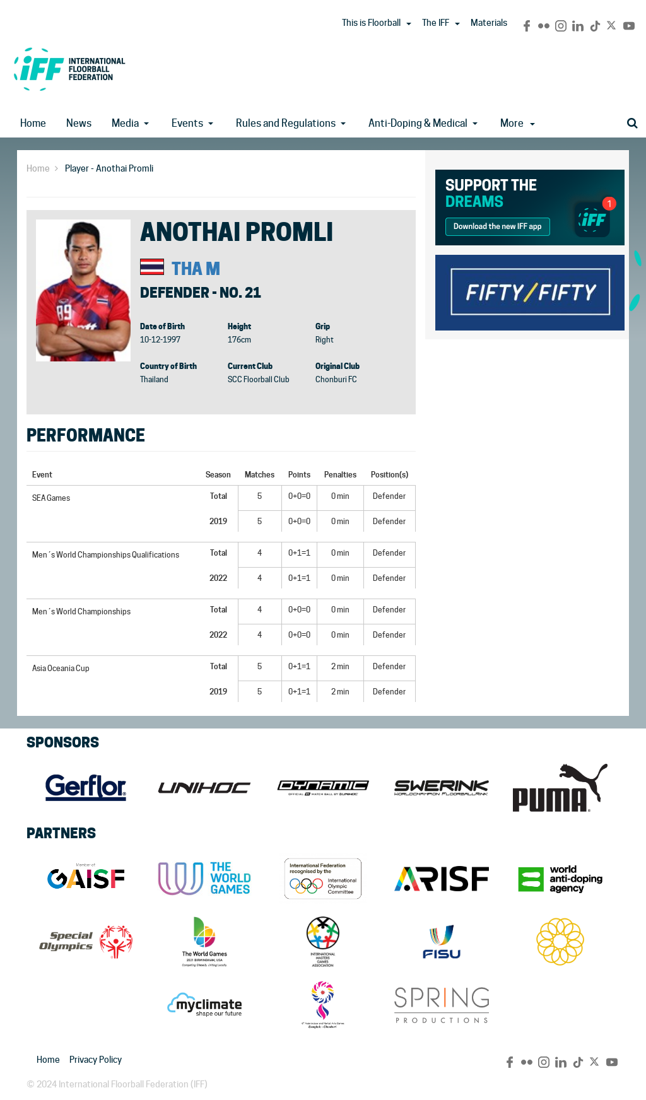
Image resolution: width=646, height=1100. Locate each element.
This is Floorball (371, 23)
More (517, 123)
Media (125, 123)
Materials (489, 23)
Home (33, 123)
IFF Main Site (69, 69)
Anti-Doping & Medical (417, 123)
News (78, 123)
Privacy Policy (95, 1060)
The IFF (435, 23)
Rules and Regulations (286, 123)
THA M (196, 269)
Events (187, 123)
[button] (409, 24)
